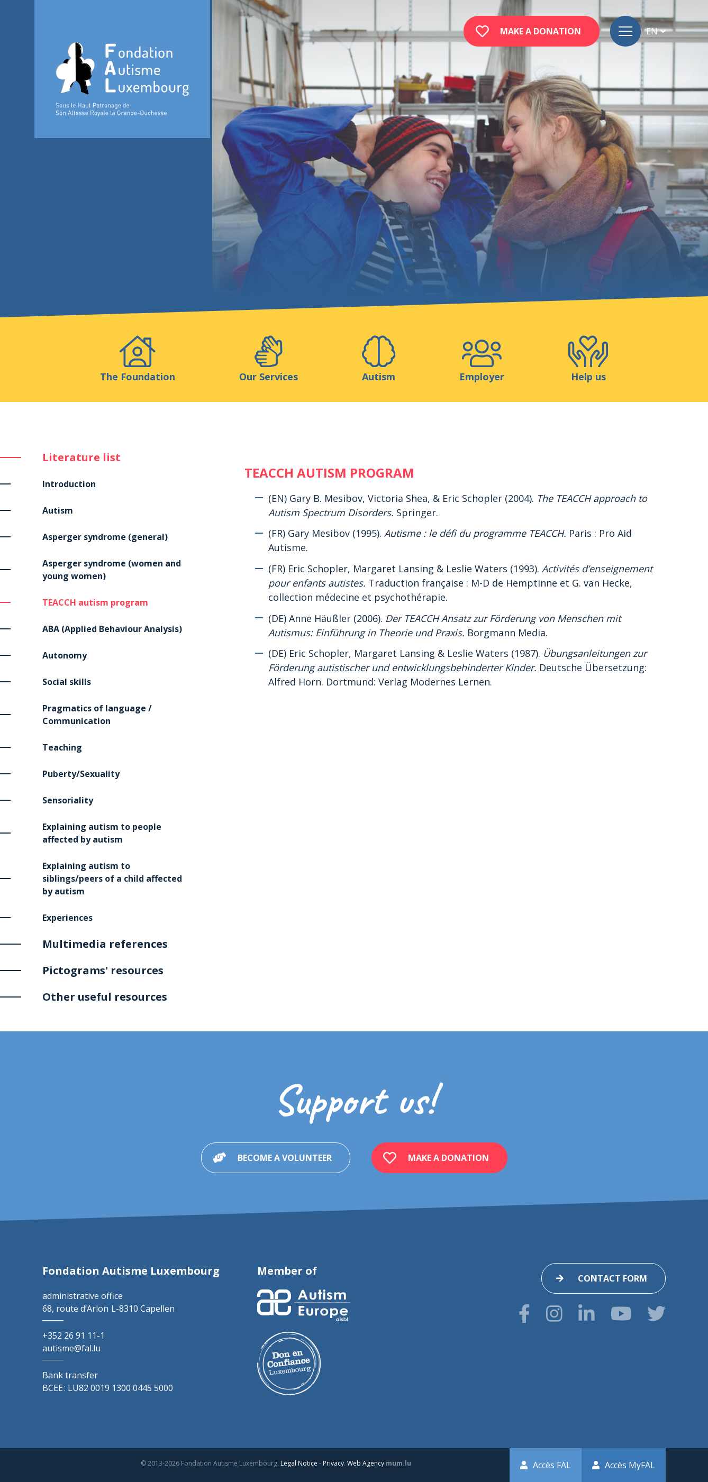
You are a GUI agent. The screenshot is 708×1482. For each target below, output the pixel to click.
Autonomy (64, 655)
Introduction (69, 484)
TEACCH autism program (95, 602)
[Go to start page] (122, 79)
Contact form (612, 1278)
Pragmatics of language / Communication (97, 714)
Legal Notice (298, 1463)
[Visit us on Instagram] (554, 1313)
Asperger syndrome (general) (105, 537)
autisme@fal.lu (71, 1348)
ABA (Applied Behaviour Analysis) (112, 629)
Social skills (66, 682)
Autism (57, 510)
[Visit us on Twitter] (656, 1313)
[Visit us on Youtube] (621, 1313)
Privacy (333, 1463)
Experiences (67, 917)
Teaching (62, 747)
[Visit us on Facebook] (524, 1313)
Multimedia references (105, 944)
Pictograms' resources (103, 970)
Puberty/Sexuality (81, 774)
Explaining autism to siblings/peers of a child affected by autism (112, 878)
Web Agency (365, 1463)
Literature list (81, 457)
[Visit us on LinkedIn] (586, 1313)
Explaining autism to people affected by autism (101, 833)
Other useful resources (104, 997)
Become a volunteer (285, 1158)
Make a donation (540, 31)
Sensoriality (67, 800)
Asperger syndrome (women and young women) (111, 569)
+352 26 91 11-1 (73, 1335)
